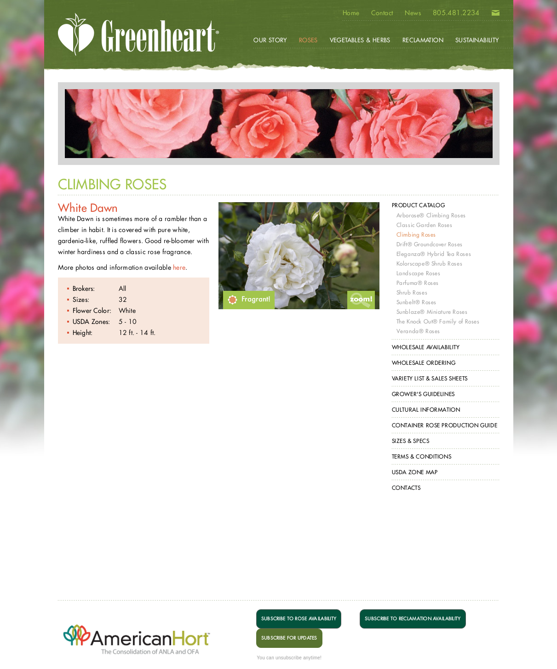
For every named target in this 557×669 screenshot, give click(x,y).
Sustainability (477, 40)
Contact (382, 13)
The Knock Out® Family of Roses (438, 321)
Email (496, 14)
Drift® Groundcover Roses (429, 244)
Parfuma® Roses (417, 282)
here (179, 267)
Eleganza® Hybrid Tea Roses (433, 253)
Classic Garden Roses (424, 224)
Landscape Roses (418, 273)
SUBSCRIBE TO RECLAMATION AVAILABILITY (412, 619)
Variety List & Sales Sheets (430, 378)
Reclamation (422, 40)
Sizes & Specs (411, 440)
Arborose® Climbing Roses (431, 215)
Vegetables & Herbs (360, 40)
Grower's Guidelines (423, 394)
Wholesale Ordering (424, 362)
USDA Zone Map (415, 472)
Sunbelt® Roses (416, 302)
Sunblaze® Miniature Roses (432, 311)
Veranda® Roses (418, 331)
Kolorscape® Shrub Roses (429, 263)
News (413, 13)
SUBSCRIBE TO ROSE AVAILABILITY (298, 619)
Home (351, 13)
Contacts (406, 487)
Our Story (270, 40)
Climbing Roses (416, 234)
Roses (308, 40)
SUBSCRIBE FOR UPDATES (289, 638)
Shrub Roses (412, 292)
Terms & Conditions (422, 456)
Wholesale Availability (426, 347)
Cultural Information (426, 409)
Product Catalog (418, 205)
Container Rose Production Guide (445, 425)
